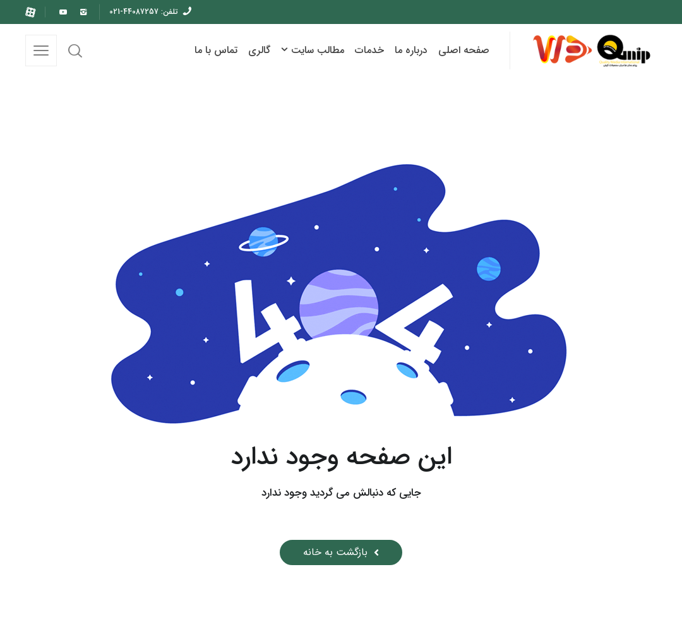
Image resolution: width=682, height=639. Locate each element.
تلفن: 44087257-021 (143, 12)
